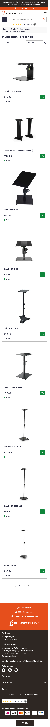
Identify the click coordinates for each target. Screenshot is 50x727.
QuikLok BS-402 (11, 328)
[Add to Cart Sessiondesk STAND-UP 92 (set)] (42, 156)
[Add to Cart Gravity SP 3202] (42, 571)
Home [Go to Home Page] (5, 29)
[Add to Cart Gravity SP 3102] (42, 274)
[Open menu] (4, 19)
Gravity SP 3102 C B (12, 91)
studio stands (25, 29)
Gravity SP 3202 (11, 565)
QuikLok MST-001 (11, 210)
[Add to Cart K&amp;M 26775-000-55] (42, 393)
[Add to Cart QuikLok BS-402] (42, 334)
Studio (13, 29)
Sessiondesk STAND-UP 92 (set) (18, 150)
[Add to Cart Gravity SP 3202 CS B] (42, 452)
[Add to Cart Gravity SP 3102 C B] (42, 97)
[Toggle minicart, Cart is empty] (45, 13)
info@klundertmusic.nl (30, 694)
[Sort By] (34, 42)
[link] (15, 586)
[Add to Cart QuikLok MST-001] (42, 215)
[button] (25, 723)
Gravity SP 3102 (11, 269)
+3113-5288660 (10, 694)
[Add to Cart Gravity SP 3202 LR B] (42, 511)
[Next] (33, 586)
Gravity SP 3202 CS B (13, 447)
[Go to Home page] (15, 13)
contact (17, 5)
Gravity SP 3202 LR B (13, 506)
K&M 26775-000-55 (13, 387)
